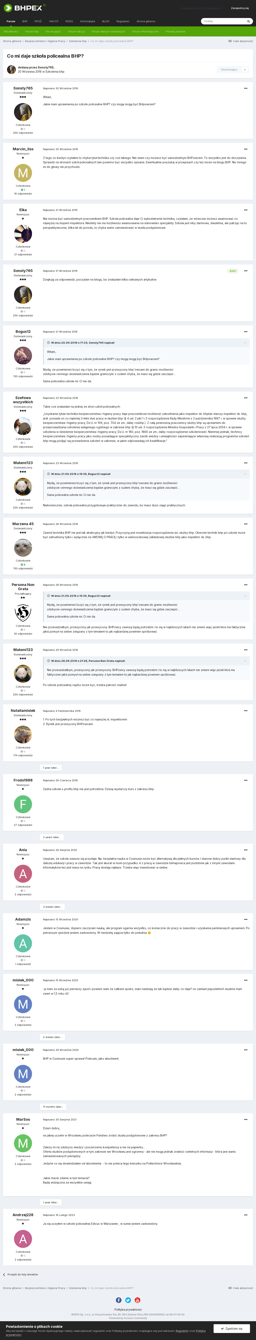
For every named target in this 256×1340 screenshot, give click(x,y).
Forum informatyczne (145, 31)
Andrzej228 (23, 1215)
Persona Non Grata (23, 587)
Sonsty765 (46, 67)
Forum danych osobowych (108, 31)
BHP (24, 21)
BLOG (105, 21)
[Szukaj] (222, 21)
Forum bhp (32, 31)
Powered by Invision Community (128, 1318)
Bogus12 (23, 331)
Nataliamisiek (23, 710)
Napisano (60, 88)
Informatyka (87, 21)
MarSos (23, 1119)
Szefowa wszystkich (23, 400)
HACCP (53, 21)
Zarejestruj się (240, 8)
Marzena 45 (23, 524)
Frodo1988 (23, 780)
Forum (11, 23)
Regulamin (123, 21)
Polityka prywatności (128, 1309)
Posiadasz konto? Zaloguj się (202, 8)
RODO (69, 21)
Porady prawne (175, 31)
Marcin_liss (23, 149)
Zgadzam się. (232, 1328)
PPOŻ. (38, 21)
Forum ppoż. (53, 31)
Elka (23, 210)
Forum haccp (76, 31)
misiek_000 (23, 980)
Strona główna (146, 21)
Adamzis (23, 919)
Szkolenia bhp (54, 71)
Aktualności (11, 31)
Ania (23, 850)
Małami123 (23, 463)
